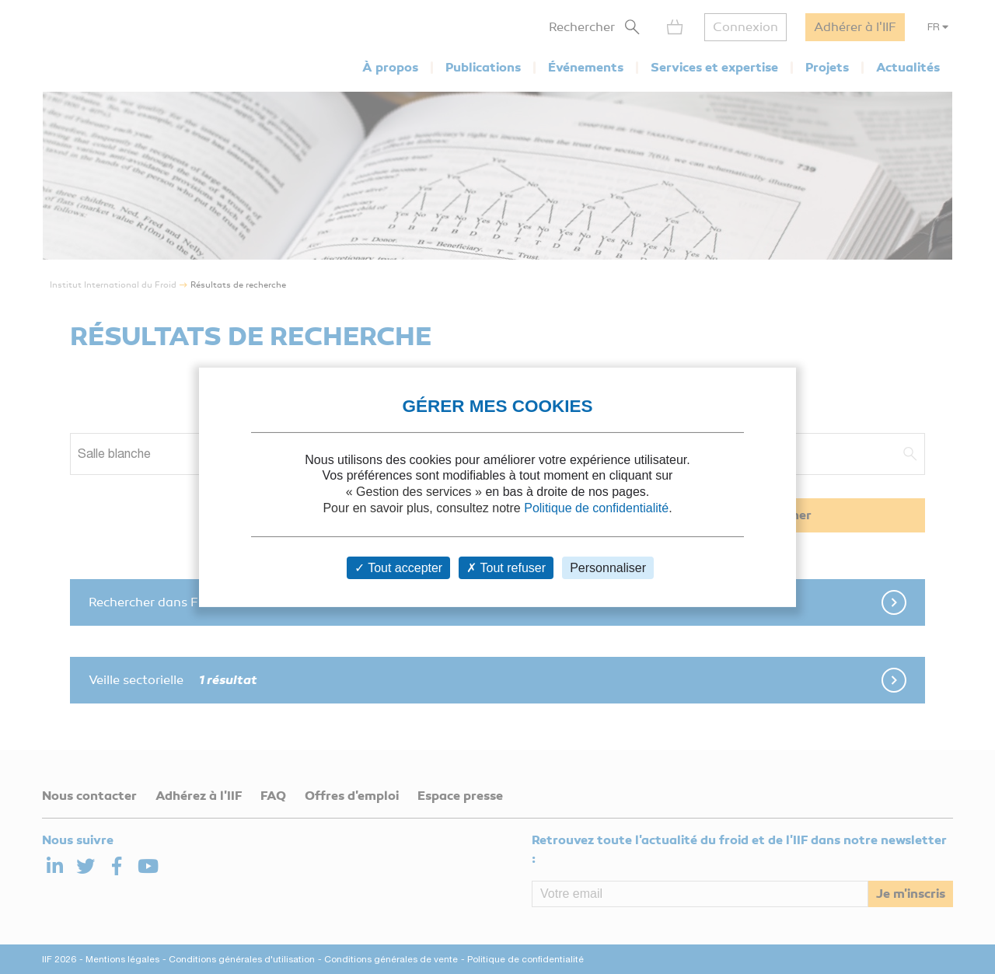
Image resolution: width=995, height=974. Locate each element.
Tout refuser (506, 567)
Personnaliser (608, 567)
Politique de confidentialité (596, 508)
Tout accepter (398, 567)
